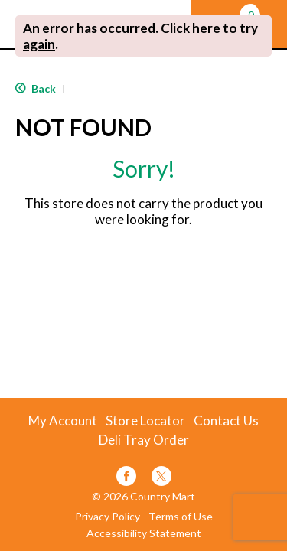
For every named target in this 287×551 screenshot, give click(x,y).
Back (35, 88)
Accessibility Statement (143, 533)
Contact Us (226, 421)
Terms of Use (180, 516)
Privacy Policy (107, 516)
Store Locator (145, 421)
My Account (62, 421)
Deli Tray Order (144, 440)
